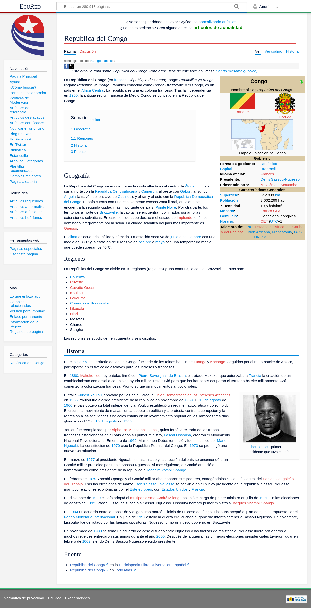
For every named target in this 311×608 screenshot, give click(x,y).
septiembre (192, 237)
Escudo (285, 117)
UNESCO (262, 237)
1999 (97, 531)
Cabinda (125, 196)
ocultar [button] (95, 120)
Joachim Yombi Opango (166, 470)
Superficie (229, 195)
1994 (74, 512)
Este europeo (141, 489)
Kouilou (76, 293)
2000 (160, 536)
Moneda (227, 211)
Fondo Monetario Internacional (89, 517)
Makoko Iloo (90, 376)
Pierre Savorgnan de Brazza (162, 376)
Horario (226, 221)
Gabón (185, 191)
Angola (70, 196)
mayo (160, 242)
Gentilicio (228, 216)
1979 (92, 479)
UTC (274, 221)
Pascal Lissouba (177, 435)
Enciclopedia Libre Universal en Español (152, 565)
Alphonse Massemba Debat (135, 430)
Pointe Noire (165, 207)
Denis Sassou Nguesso (154, 484)
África (189, 186)
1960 (73, 95)
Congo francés (101, 61)
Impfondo (184, 217)
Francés (267, 174)
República (269, 164)
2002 (86, 541)
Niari (74, 314)
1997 (141, 517)
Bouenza (77, 277)
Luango (200, 362)
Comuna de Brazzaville (89, 303)
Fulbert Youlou (257, 447)
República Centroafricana (116, 191)
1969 (132, 440)
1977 (90, 459)
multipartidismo (142, 498)
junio (174, 237)
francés (120, 80)
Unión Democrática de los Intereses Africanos (192, 395)
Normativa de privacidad (24, 598)
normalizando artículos (217, 22)
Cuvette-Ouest (82, 287)
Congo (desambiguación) (237, 71)
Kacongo (217, 362)
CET (264, 221)
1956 (73, 400)
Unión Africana (258, 232)
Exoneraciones (77, 598)
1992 (91, 503)
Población (229, 200)
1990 (96, 498)
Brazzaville (270, 169)
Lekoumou (79, 298)
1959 (189, 400)
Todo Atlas (123, 570)
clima (72, 237)
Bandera (243, 112)
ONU (249, 227)
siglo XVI (81, 362)
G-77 (298, 232)
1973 (194, 446)
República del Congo (87, 565)
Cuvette (76, 282)
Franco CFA (271, 211)
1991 (263, 498)
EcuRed (30, 6)
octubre (145, 242)
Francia (255, 376)
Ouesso (70, 228)
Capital (226, 169)
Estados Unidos (174, 489)
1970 (115, 446)
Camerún (149, 191)
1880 (74, 376)
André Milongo (169, 498)
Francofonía (282, 232)
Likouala (77, 308)
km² (278, 195)
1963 (127, 421)
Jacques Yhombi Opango (253, 503)
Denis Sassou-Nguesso (280, 179)
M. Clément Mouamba (279, 185)
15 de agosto (210, 400)
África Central (92, 90)
